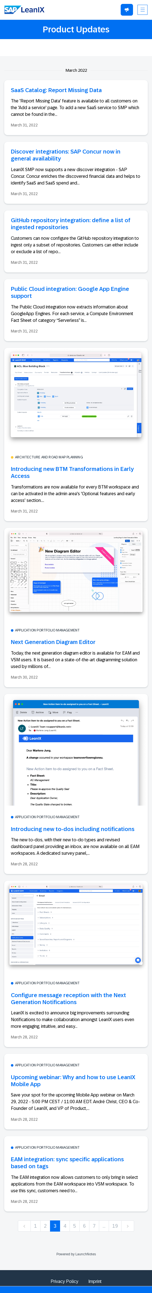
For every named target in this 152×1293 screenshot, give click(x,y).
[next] (127, 1226)
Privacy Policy (64, 1281)
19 (115, 1226)
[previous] (24, 1226)
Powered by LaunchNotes (76, 1254)
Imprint (95, 1281)
